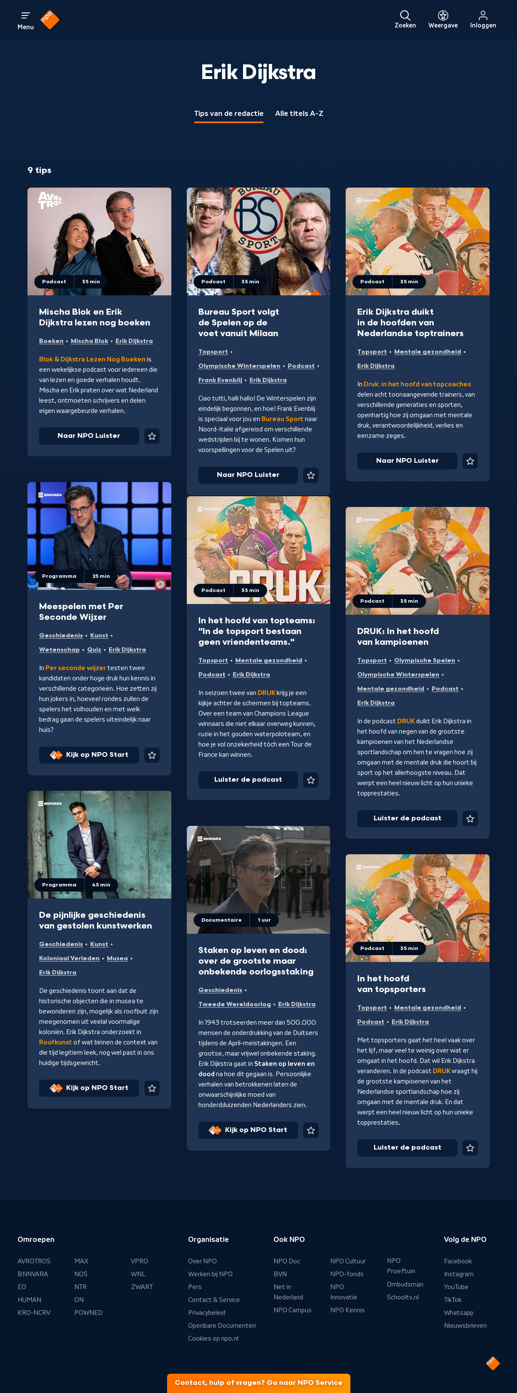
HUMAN (29, 1299)
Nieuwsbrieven (465, 1325)
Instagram (459, 1274)
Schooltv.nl (403, 1297)
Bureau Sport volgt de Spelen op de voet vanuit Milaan (238, 323)
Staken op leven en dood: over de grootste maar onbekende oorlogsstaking (255, 961)
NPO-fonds (347, 1274)
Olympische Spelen (424, 660)
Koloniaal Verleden (69, 958)
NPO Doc (287, 1261)
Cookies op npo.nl (213, 1338)
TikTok (453, 1299)
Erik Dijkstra (134, 341)
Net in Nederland (288, 1292)
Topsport (213, 351)
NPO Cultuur (348, 1261)
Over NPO (202, 1261)
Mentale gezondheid (427, 351)
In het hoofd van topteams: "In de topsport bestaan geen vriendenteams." (256, 631)
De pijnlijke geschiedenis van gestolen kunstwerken (95, 920)
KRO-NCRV (34, 1312)
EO (22, 1287)
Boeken (51, 341)
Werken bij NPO (210, 1274)
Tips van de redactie (229, 113)
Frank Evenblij (220, 380)
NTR (80, 1287)
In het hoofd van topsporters (391, 984)
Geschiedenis (61, 635)
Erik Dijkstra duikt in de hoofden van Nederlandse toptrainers (410, 323)
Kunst (99, 635)
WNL (138, 1274)
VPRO (139, 1261)
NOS (81, 1274)
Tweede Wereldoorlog (234, 1004)
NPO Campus (293, 1310)
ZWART (142, 1287)
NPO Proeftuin (401, 1266)
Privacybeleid (206, 1312)
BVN (280, 1274)
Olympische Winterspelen (239, 366)
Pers (195, 1287)
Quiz (94, 649)
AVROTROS (34, 1261)
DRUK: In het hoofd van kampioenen (398, 636)
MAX (81, 1261)
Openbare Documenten (222, 1325)
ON (79, 1299)
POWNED (88, 1312)
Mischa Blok (89, 341)
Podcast (301, 366)
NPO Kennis (347, 1310)
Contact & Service (214, 1299)
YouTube (456, 1287)
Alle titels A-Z (299, 113)
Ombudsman (405, 1284)
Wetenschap (59, 649)
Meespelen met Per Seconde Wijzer (81, 611)
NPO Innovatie (343, 1292)
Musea (117, 958)
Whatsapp (459, 1312)
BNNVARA (33, 1274)
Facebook (458, 1261)
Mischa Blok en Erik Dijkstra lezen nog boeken (94, 317)
